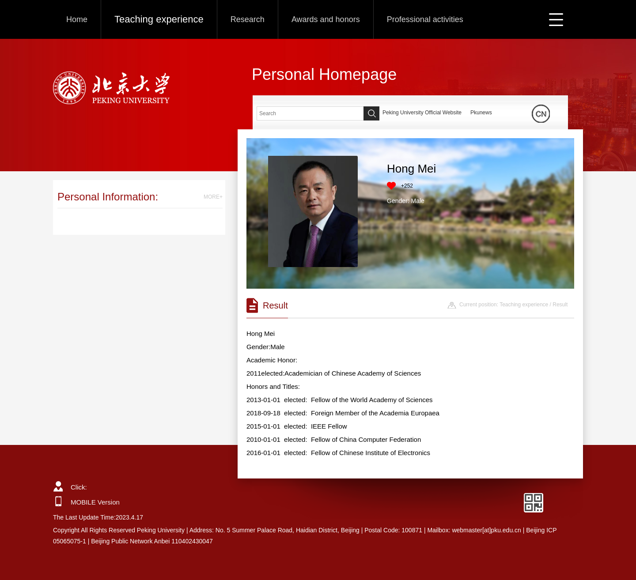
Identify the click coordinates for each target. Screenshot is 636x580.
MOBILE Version (95, 502)
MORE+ (213, 197)
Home (76, 19)
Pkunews (481, 112)
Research (248, 19)
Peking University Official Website (422, 112)
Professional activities (425, 19)
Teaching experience (159, 19)
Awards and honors (326, 19)
